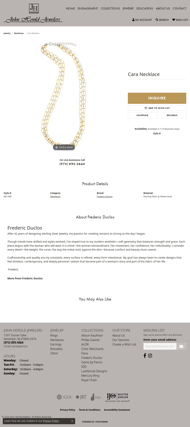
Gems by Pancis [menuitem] (91, 362)
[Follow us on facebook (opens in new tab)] (144, 355)
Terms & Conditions (89, 409)
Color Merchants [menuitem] (92, 349)
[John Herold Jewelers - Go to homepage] (35, 13)
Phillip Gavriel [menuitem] (90, 340)
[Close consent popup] (72, 421)
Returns (172, 115)
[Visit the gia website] (64, 397)
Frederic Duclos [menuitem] (91, 358)
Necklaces (19, 33)
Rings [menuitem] (54, 335)
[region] (64, 96)
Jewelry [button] (128, 8)
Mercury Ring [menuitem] (90, 376)
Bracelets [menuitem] (56, 349)
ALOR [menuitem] (85, 344)
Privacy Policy (67, 409)
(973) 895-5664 (72, 164)
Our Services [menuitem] (120, 340)
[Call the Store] (13, 342)
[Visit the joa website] (96, 397)
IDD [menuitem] (83, 367)
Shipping (142, 115)
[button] (142, 20)
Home (70, 8)
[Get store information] (16, 346)
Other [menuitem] (54, 353)
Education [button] (145, 8)
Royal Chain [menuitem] (89, 380)
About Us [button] (163, 8)
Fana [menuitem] (84, 353)
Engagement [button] (88, 8)
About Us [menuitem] (118, 335)
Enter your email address (159, 339)
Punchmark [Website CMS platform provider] (102, 421)
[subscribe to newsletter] (181, 346)
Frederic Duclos (104, 196)
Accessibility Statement (117, 409)
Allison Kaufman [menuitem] (92, 335)
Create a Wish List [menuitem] (124, 344)
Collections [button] (110, 8)
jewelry (7, 33)
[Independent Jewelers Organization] (117, 397)
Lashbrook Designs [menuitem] (94, 371)
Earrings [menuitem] (55, 344)
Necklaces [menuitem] (57, 340)
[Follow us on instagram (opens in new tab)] (150, 355)
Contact (179, 8)
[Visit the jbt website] (81, 397)
